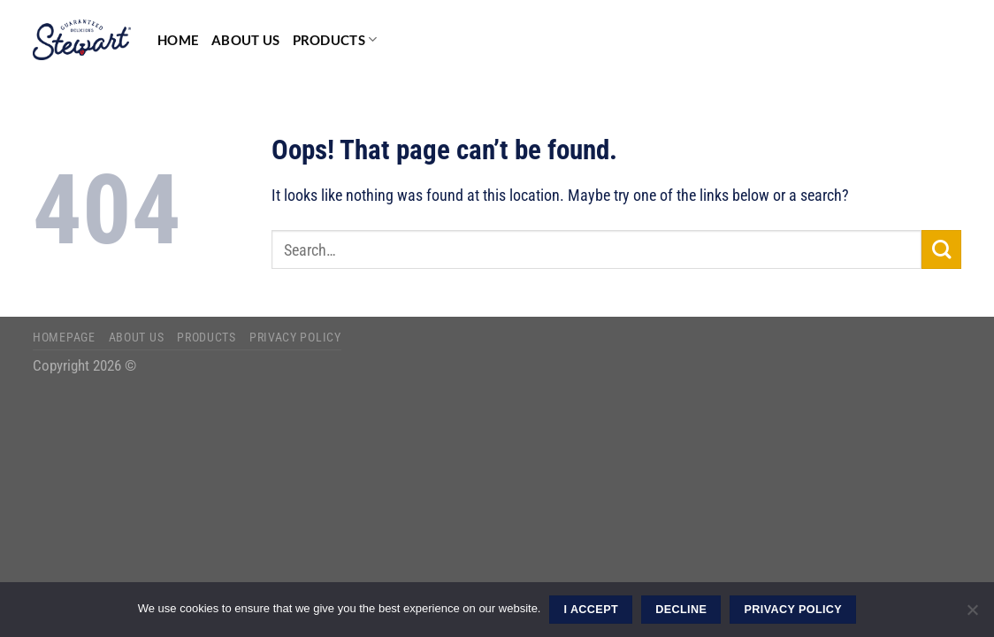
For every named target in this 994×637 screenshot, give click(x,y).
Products (335, 39)
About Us (245, 40)
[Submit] (941, 250)
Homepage (64, 337)
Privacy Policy (295, 337)
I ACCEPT (591, 609)
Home (178, 40)
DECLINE (681, 609)
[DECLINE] (972, 615)
